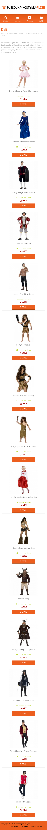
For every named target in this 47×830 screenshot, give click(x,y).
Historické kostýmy (35, 33)
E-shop (4, 33)
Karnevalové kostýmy (17, 33)
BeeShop (42, 826)
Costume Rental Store (19, 826)
